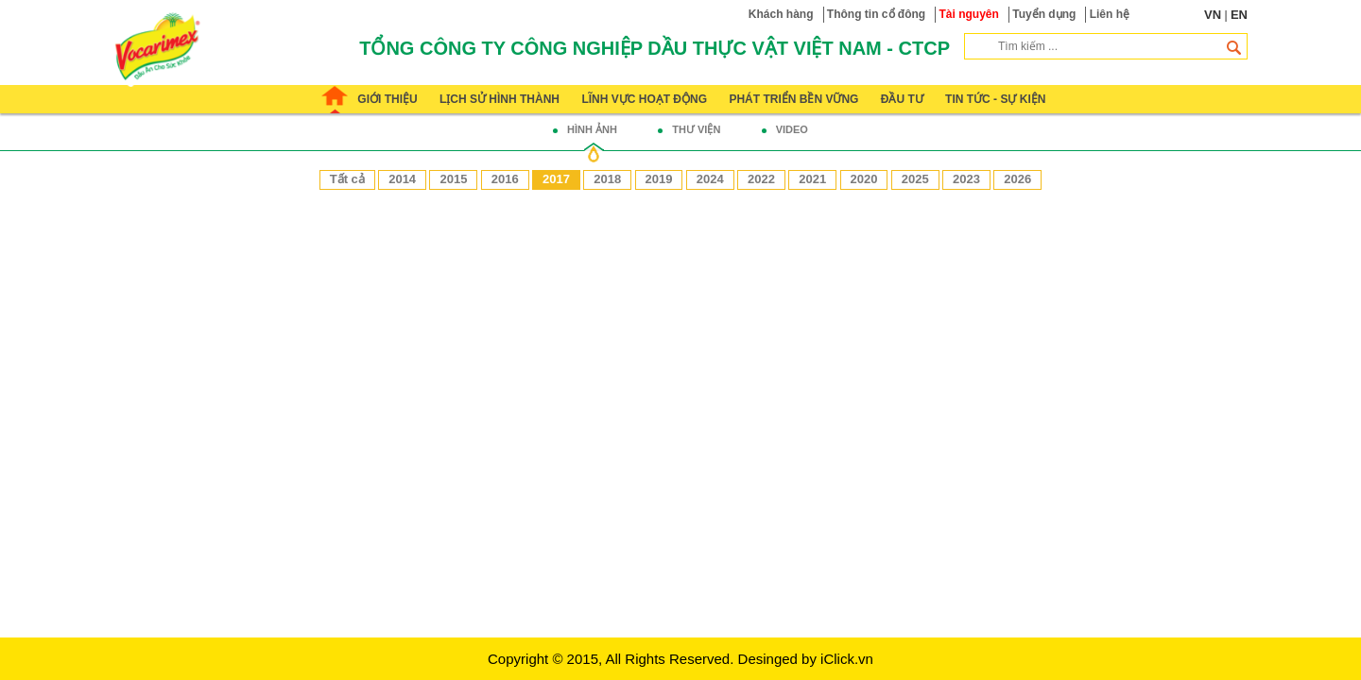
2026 (1017, 179)
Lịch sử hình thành (499, 99)
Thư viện (696, 129)
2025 (915, 179)
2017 (556, 179)
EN (1239, 15)
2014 (402, 179)
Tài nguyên (969, 14)
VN (1212, 15)
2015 (453, 179)
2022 (761, 179)
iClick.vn (846, 659)
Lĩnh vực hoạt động (644, 99)
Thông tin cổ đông (876, 14)
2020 (864, 179)
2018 (607, 179)
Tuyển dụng (1044, 14)
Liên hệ (1109, 14)
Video (792, 129)
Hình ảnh (592, 129)
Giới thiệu (387, 99)
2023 (966, 179)
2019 (659, 179)
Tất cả (347, 179)
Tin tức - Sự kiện (995, 99)
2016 (505, 179)
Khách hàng (781, 14)
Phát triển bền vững (793, 99)
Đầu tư (902, 99)
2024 (710, 179)
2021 (812, 179)
